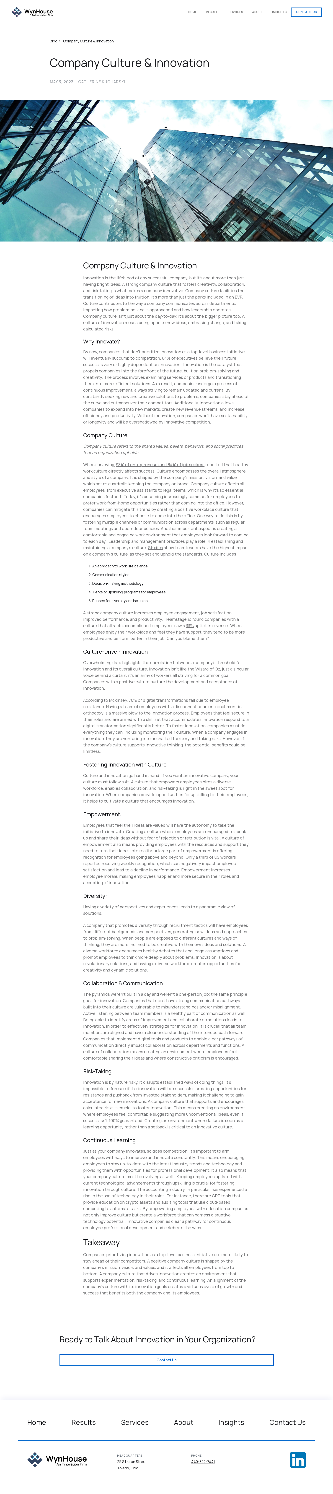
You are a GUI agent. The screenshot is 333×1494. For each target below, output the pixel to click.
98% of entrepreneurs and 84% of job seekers (160, 464)
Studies (155, 547)
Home (192, 12)
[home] (32, 12)
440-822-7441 (203, 1461)
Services (236, 12)
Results (212, 12)
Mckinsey (117, 700)
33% (190, 625)
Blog (53, 41)
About (257, 12)
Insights (279, 12)
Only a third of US (202, 857)
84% (166, 358)
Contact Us (306, 12)
